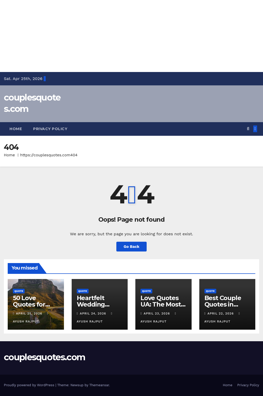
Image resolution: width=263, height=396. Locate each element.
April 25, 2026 (29, 313)
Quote (18, 291)
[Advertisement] (131, 36)
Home (16, 129)
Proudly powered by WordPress (29, 385)
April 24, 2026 (93, 313)
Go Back (131, 246)
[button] (248, 128)
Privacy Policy (50, 129)
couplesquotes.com (44, 357)
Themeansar (99, 385)
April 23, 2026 (157, 313)
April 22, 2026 (221, 313)
